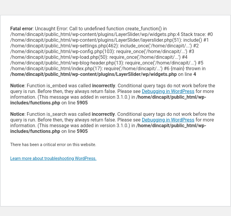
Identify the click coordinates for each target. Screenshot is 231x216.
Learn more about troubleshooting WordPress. (53, 158)
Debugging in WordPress (168, 91)
